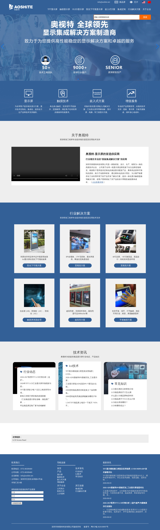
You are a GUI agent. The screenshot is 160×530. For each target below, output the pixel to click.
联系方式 (60, 491)
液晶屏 (122, 2)
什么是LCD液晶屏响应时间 (122, 396)
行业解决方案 (80, 491)
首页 (59, 468)
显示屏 (28, 101)
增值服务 (131, 101)
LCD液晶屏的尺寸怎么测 (121, 392)
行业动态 (29, 371)
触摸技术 (63, 101)
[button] (78, 79)
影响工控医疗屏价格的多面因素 (33, 396)
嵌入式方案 (97, 101)
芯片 (136, 2)
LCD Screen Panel (19, 440)
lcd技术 (74, 366)
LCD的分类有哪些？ (119, 402)
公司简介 (60, 489)
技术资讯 (79, 468)
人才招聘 (60, 494)
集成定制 (79, 489)
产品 (59, 471)
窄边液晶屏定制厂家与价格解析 (33, 406)
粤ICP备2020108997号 (99, 527)
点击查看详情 (97, 182)
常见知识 (121, 383)
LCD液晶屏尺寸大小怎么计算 (123, 399)
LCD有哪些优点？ (118, 406)
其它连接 (79, 485)
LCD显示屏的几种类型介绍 (122, 389)
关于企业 (61, 485)
